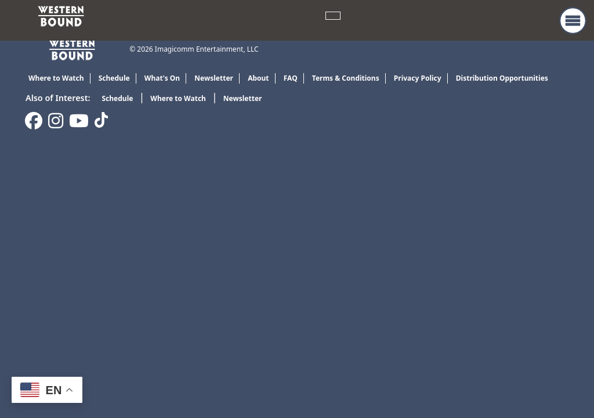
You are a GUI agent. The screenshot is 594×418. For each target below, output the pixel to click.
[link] (60, 15)
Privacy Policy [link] (417, 78)
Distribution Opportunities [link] (502, 78)
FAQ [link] (291, 78)
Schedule (117, 98)
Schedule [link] (114, 78)
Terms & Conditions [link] (345, 78)
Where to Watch (178, 98)
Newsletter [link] (213, 78)
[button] (573, 20)
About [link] (258, 78)
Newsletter (242, 98)
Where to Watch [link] (56, 78)
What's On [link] (162, 78)
